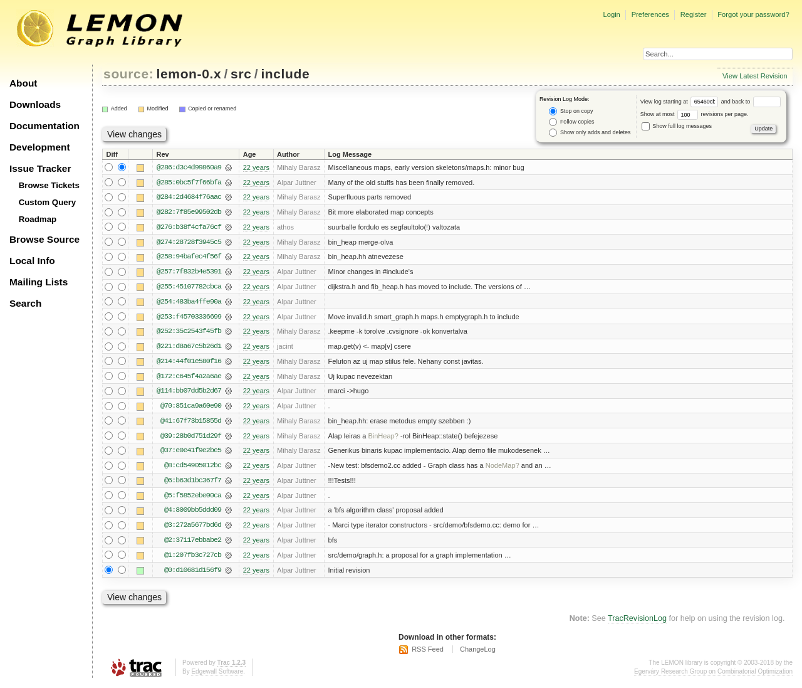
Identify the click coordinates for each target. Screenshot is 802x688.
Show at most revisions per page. (694, 114)
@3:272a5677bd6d (192, 529)
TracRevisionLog (637, 622)
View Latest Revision (755, 76)
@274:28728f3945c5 (189, 243)
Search (25, 303)
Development (39, 147)
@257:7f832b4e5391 (189, 273)
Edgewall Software (217, 675)
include (285, 73)
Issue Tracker (40, 168)
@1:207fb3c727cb (192, 559)
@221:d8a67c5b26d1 (189, 348)
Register (693, 14)
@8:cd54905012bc (192, 468)
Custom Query (47, 202)
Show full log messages (677, 126)
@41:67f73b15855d (190, 423)
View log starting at (680, 101)
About (23, 83)
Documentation (44, 125)
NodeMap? (502, 468)
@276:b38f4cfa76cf (189, 228)
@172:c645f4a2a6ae (189, 378)
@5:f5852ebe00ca (192, 499)
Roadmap (38, 219)
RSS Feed (428, 653)
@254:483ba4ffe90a (189, 303)
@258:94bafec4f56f (189, 258)
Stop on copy (571, 111)
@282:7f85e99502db (189, 213)
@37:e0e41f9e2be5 (190, 453)
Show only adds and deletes (589, 133)
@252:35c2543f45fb (189, 333)
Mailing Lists (38, 282)
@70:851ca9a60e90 (190, 408)
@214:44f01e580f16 (189, 363)
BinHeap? (383, 438)
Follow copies (571, 122)
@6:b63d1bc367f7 (192, 484)
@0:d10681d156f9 (192, 574)
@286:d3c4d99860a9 (189, 167)
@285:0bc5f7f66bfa (189, 182)
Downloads (35, 104)
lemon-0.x (189, 73)
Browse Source (44, 239)
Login (611, 14)
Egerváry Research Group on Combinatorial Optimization (713, 675)
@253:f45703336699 (189, 318)
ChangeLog (478, 653)
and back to (751, 101)
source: (128, 73)
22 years (256, 167)
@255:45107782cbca (189, 288)
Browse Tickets (49, 185)
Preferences (650, 14)
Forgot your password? (753, 14)
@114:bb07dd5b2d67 (189, 393)
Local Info (32, 260)
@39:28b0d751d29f (190, 438)
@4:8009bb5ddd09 (192, 514)
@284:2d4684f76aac (189, 198)
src (241, 73)
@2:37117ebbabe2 (192, 544)
